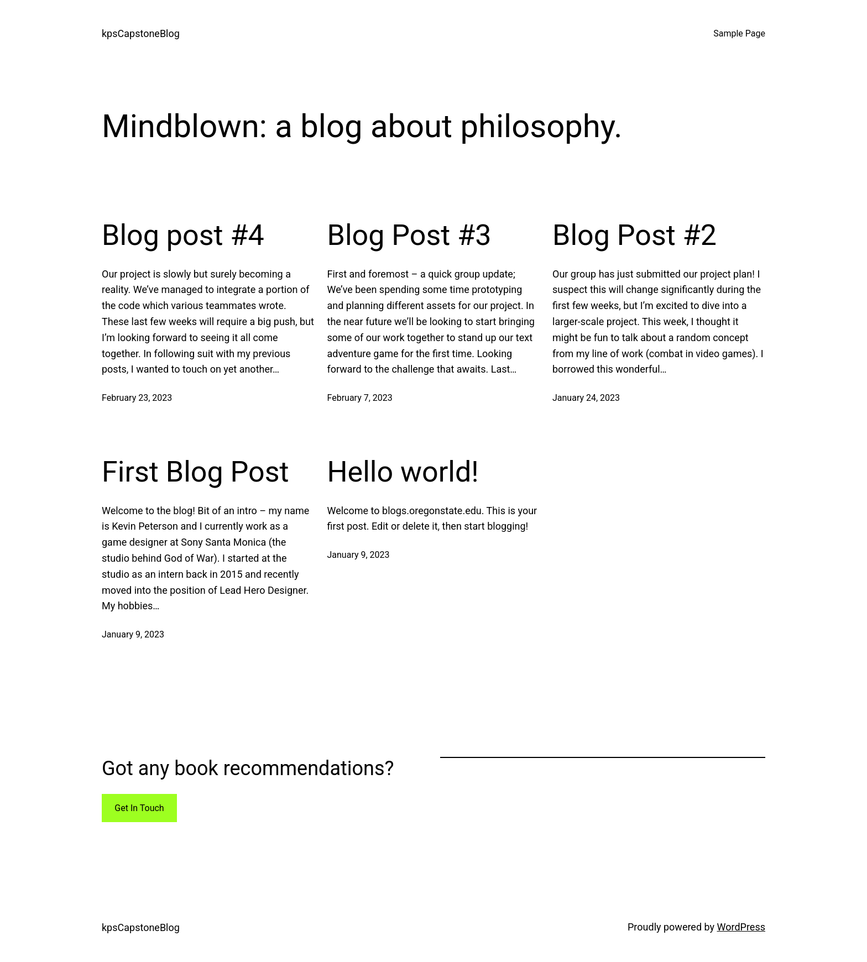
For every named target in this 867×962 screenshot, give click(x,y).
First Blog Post (195, 472)
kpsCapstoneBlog (141, 33)
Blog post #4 (183, 235)
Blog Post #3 (409, 235)
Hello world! (403, 472)
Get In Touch (139, 808)
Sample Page (739, 33)
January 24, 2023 (586, 398)
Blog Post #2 (634, 235)
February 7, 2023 (360, 398)
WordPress (741, 927)
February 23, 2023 (137, 398)
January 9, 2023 (133, 634)
